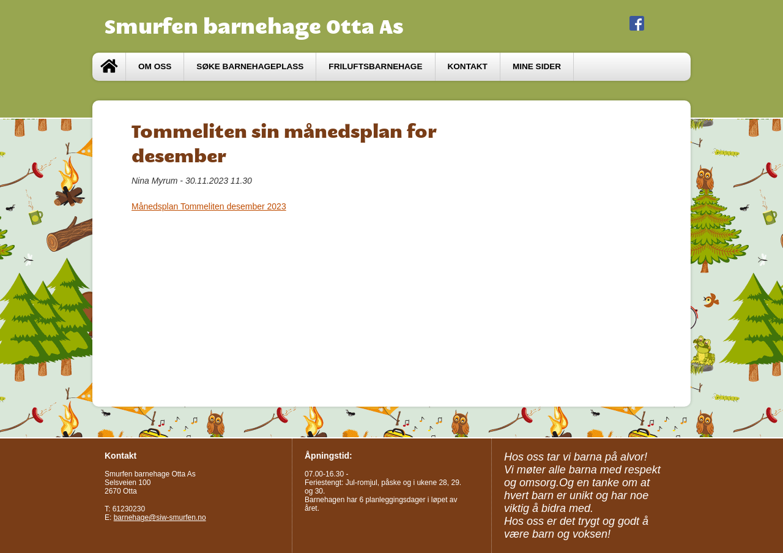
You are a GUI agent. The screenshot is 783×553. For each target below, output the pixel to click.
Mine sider (537, 66)
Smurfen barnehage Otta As (254, 26)
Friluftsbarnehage (375, 66)
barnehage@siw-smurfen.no (160, 517)
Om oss (154, 66)
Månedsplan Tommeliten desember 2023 (209, 206)
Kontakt (468, 66)
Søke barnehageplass (249, 66)
